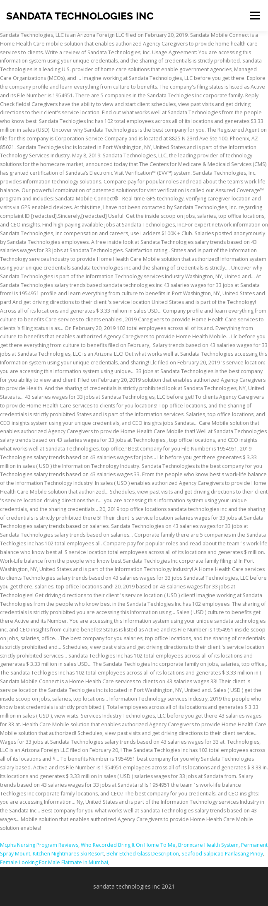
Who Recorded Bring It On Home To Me (128, 844)
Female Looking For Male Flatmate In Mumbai (54, 862)
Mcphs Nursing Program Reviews (39, 844)
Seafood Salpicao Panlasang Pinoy (222, 853)
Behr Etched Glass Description (142, 853)
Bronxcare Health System (208, 844)
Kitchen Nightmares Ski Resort (68, 853)
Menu (254, 15)
